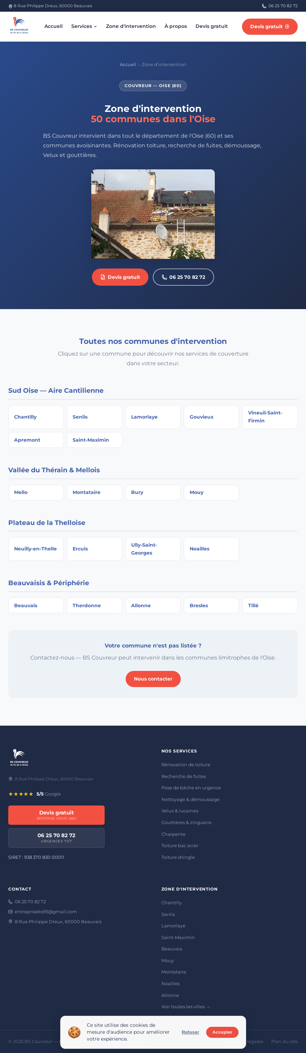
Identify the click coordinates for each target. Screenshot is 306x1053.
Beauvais (171, 948)
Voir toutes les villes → (185, 1006)
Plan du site (284, 1041)
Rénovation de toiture (185, 764)
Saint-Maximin (178, 937)
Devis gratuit (212, 26)
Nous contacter (153, 679)
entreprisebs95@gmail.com (42, 911)
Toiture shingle (178, 857)
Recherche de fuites (183, 776)
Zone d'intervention (131, 26)
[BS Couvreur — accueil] (19, 26)
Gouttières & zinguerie (186, 822)
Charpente (173, 834)
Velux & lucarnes (179, 810)
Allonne (170, 995)
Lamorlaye (173, 925)
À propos (176, 26)
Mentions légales (244, 1041)
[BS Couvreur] (19, 759)
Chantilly (171, 902)
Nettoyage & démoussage (190, 799)
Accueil (53, 26)
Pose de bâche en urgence (191, 787)
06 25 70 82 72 (280, 5)
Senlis (168, 914)
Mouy (167, 960)
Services (84, 26)
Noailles (170, 983)
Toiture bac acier (179, 845)
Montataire (173, 972)
